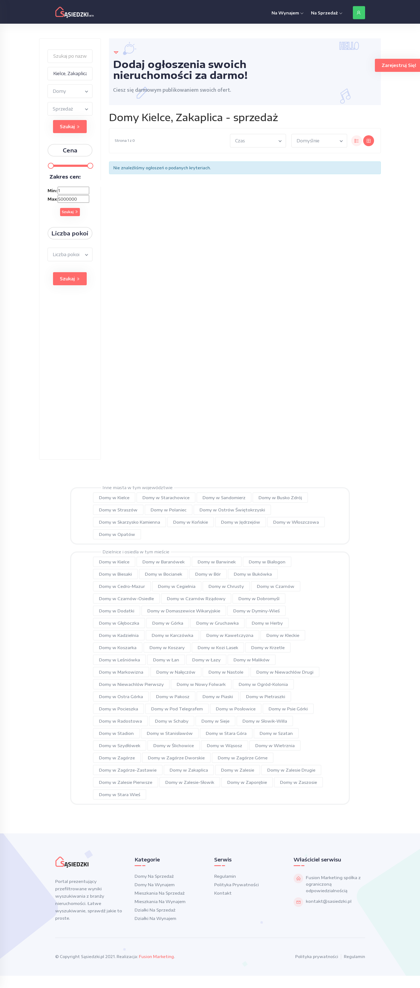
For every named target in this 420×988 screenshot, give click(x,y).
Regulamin (225, 876)
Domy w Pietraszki (265, 696)
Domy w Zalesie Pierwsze (125, 782)
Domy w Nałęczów (175, 672)
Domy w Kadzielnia (119, 635)
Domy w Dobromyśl (258, 598)
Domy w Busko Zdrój (280, 497)
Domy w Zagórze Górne (242, 757)
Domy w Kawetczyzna (229, 635)
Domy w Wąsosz (224, 745)
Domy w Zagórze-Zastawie (128, 770)
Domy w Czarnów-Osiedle (126, 598)
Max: (52, 199)
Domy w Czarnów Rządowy (196, 598)
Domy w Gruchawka (217, 623)
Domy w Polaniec (168, 509)
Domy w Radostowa (120, 721)
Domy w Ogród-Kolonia (263, 684)
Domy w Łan (166, 659)
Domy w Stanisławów (170, 733)
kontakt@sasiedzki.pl (328, 901)
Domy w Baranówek (163, 561)
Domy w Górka (167, 623)
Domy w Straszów (118, 509)
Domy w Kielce (114, 497)
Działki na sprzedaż (155, 909)
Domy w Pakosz (172, 696)
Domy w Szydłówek (119, 745)
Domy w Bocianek (163, 574)
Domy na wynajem (155, 884)
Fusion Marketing (156, 956)
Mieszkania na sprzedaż (160, 893)
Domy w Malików (252, 659)
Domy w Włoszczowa (296, 522)
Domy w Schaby (171, 721)
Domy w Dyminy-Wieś (256, 610)
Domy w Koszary (167, 647)
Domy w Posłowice (236, 708)
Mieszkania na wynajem (160, 901)
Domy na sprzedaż (154, 876)
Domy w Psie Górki (288, 708)
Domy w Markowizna (121, 672)
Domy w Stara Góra (226, 733)
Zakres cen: (65, 176)
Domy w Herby (267, 623)
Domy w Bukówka (253, 574)
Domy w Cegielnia (176, 586)
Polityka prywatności (236, 884)
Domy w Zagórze (117, 757)
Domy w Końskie (190, 522)
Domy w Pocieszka (118, 708)
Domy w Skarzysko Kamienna (129, 522)
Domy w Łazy (206, 659)
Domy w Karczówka (172, 635)
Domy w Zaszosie (298, 782)
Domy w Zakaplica (189, 770)
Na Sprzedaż (327, 12)
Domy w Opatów (117, 534)
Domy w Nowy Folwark (201, 684)
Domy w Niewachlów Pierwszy (131, 684)
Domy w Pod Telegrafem (177, 708)
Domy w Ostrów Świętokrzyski (232, 509)
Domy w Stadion (116, 733)
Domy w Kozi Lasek (218, 647)
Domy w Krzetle (268, 647)
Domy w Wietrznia (275, 745)
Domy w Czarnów (275, 586)
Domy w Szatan (276, 733)
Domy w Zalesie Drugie (291, 770)
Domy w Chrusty (226, 586)
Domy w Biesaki (115, 574)
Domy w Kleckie (282, 635)
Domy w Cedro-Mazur (122, 586)
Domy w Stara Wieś (119, 794)
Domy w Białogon (267, 561)
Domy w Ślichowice (173, 745)
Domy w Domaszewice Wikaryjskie (183, 610)
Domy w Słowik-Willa (264, 721)
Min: (52, 190)
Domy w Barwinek (217, 561)
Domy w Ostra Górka (121, 696)
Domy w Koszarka (117, 647)
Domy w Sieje (215, 721)
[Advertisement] (68, 377)
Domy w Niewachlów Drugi (284, 672)
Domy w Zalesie (237, 770)
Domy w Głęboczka (119, 623)
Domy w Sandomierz (224, 497)
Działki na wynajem (155, 918)
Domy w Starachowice (165, 497)
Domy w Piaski (218, 696)
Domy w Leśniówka (119, 659)
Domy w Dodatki (116, 610)
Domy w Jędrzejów (240, 522)
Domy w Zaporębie (247, 782)
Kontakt (223, 893)
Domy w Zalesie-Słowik (189, 782)
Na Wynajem (288, 12)
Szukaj (70, 126)
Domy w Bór (208, 574)
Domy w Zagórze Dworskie (176, 757)
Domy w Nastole (226, 672)
